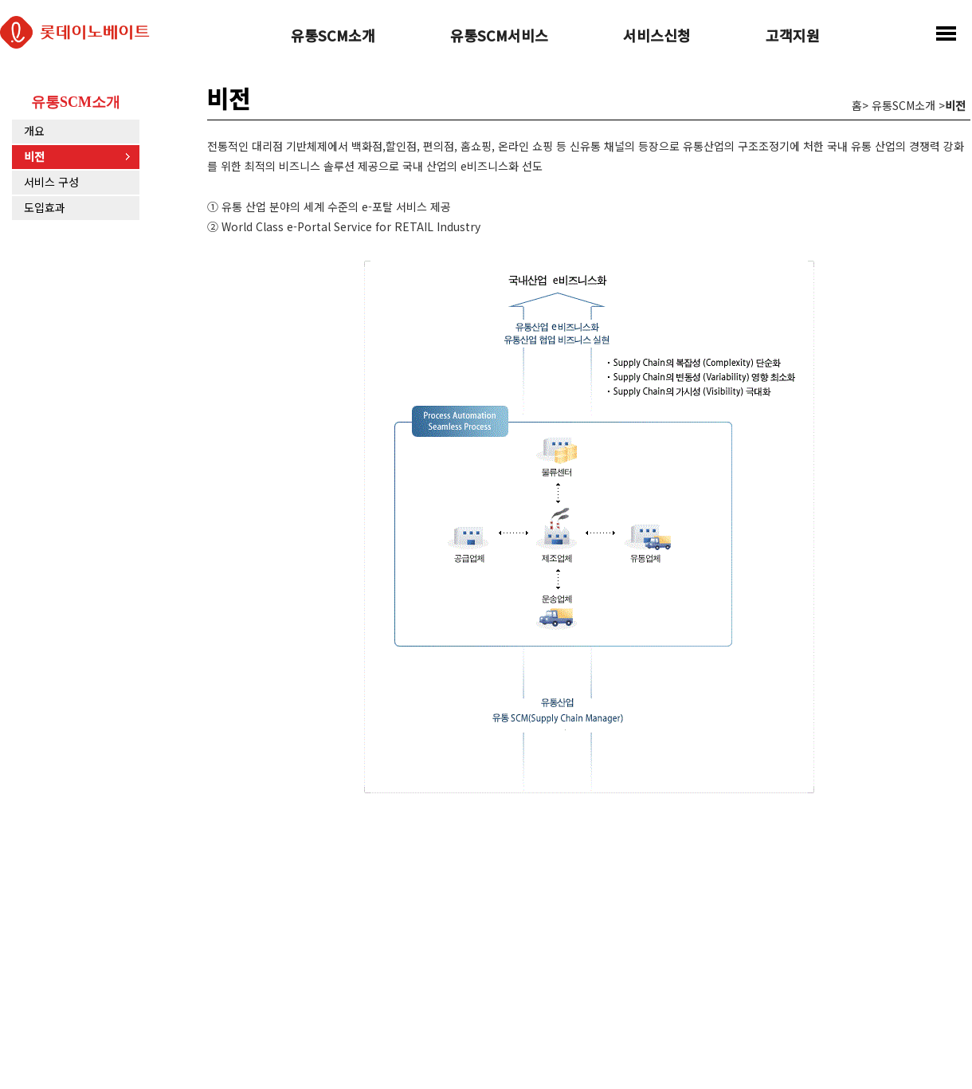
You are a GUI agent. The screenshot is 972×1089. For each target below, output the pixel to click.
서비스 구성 (51, 182)
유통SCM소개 (333, 36)
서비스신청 (657, 36)
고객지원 (793, 36)
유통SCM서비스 (499, 36)
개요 (34, 131)
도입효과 (44, 207)
